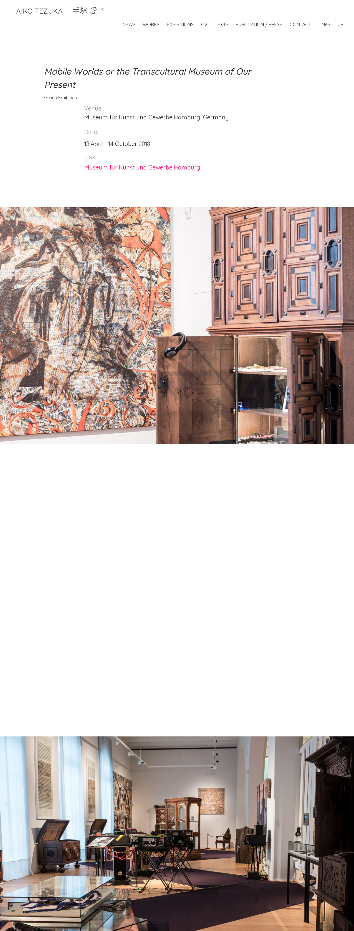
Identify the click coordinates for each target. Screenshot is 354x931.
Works (151, 24)
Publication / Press (259, 24)
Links (324, 24)
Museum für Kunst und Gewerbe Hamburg (142, 167)
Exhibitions (180, 24)
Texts (221, 24)
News (128, 24)
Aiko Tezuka (60, 10)
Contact (300, 24)
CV (204, 24)
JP (340, 24)
